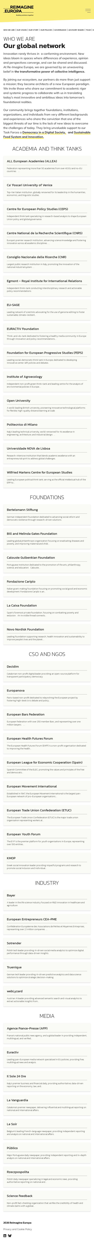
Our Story (34, 30)
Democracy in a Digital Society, (44, 132)
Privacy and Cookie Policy (17, 1229)
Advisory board (76, 30)
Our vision (22, 30)
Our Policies (46, 30)
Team (88, 30)
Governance (60, 30)
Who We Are (9, 30)
